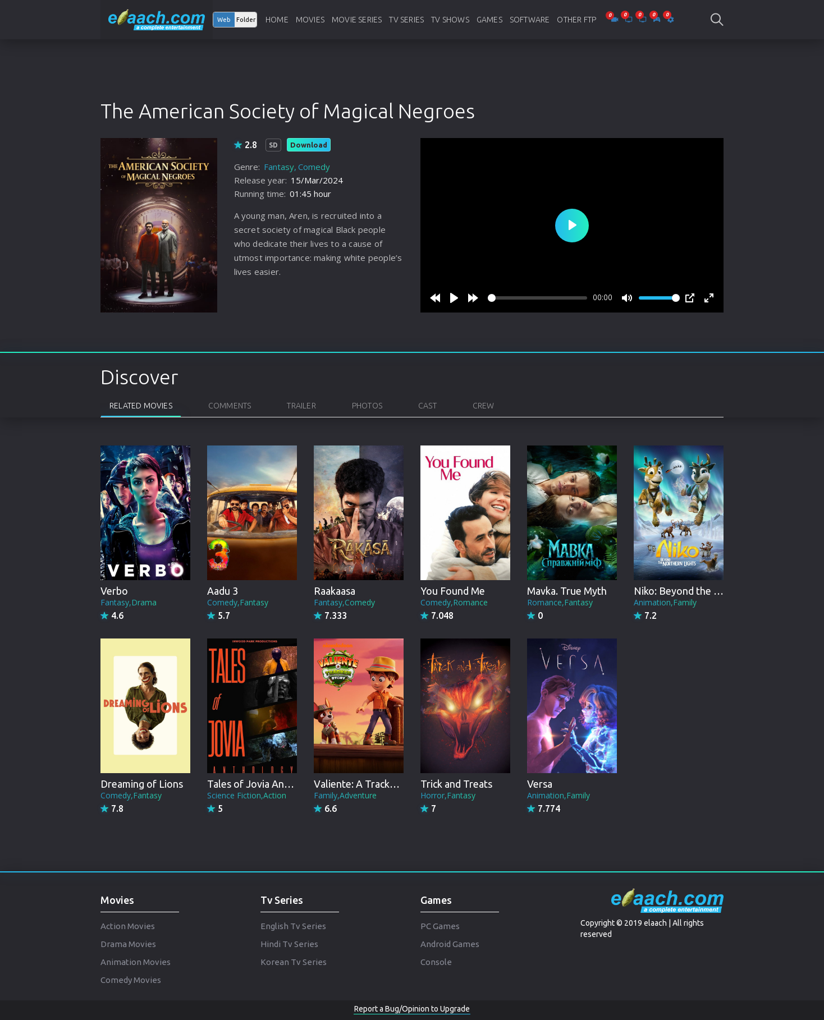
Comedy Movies (130, 980)
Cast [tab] (427, 405)
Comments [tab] (229, 405)
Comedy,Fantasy (237, 602)
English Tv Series (293, 926)
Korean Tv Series (293, 962)
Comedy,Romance (454, 602)
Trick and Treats (456, 783)
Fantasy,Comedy (344, 602)
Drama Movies (128, 944)
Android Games (449, 944)
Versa (539, 783)
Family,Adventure (345, 795)
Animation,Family (665, 602)
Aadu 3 (222, 590)
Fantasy (279, 166)
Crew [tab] (484, 405)
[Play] (454, 298)
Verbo (114, 590)
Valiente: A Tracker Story (370, 783)
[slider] (537, 298)
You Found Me (452, 590)
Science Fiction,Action (246, 795)
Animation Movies (135, 962)
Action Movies (127, 926)
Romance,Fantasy (560, 602)
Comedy (314, 166)
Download (308, 145)
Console (436, 962)
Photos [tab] (367, 405)
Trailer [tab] (301, 405)
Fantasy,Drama (128, 602)
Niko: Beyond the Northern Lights (710, 590)
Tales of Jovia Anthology (263, 783)
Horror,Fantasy (447, 795)
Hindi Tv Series (289, 944)
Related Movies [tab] (140, 405)
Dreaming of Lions (141, 783)
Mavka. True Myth (567, 590)
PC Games (440, 926)
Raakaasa (334, 590)
